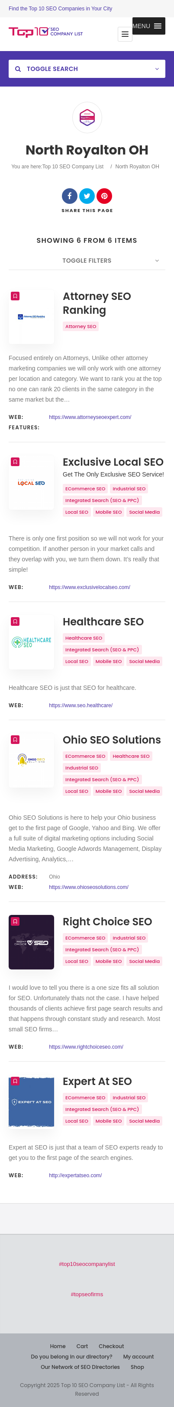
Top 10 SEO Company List (72, 167)
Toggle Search (46, 68)
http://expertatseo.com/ (75, 1175)
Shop (137, 1367)
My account (138, 1356)
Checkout (111, 1346)
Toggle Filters (86, 260)
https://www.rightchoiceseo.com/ (86, 1047)
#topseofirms (87, 1294)
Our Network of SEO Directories (80, 1367)
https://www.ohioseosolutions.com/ (88, 887)
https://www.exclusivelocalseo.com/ (89, 587)
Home (58, 1346)
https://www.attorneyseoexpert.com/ (90, 417)
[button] (141, 26)
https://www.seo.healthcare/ (81, 705)
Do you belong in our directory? (71, 1356)
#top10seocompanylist (87, 1264)
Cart (82, 1346)
